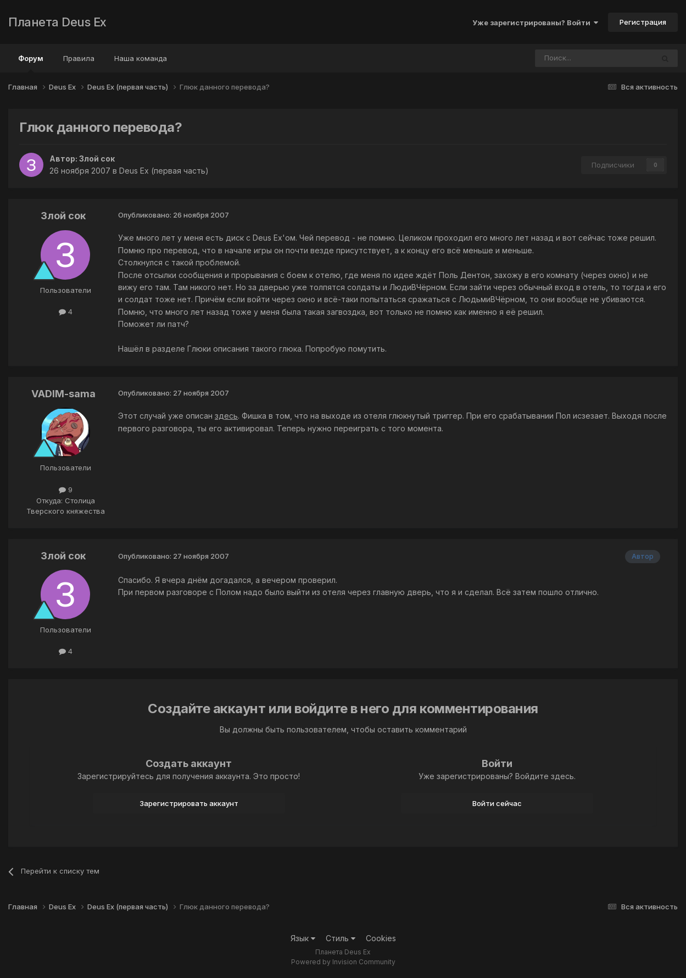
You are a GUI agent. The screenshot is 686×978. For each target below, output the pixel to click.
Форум (30, 63)
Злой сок (97, 158)
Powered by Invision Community (343, 962)
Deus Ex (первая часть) (164, 170)
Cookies (381, 938)
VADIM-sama (63, 393)
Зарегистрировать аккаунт (189, 803)
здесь (226, 415)
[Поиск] (564, 58)
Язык (303, 938)
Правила (78, 58)
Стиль (340, 938)
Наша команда (140, 58)
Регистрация (643, 22)
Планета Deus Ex (57, 22)
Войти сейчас (497, 803)
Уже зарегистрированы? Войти (535, 22)
